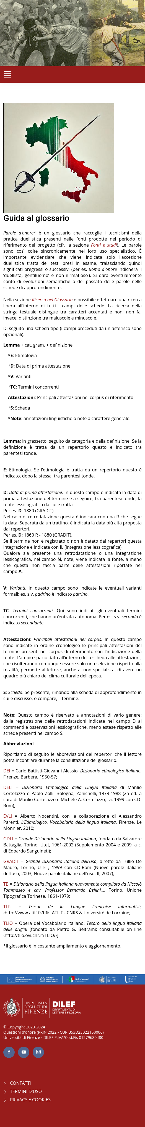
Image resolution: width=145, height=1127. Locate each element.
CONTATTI (20, 1083)
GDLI (8, 839)
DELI (7, 787)
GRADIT (11, 861)
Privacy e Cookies (30, 1100)
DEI (6, 771)
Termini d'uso (26, 1091)
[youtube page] (23, 1052)
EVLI (7, 816)
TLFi (7, 907)
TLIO (8, 923)
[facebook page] (9, 1052)
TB (6, 884)
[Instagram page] (38, 1052)
